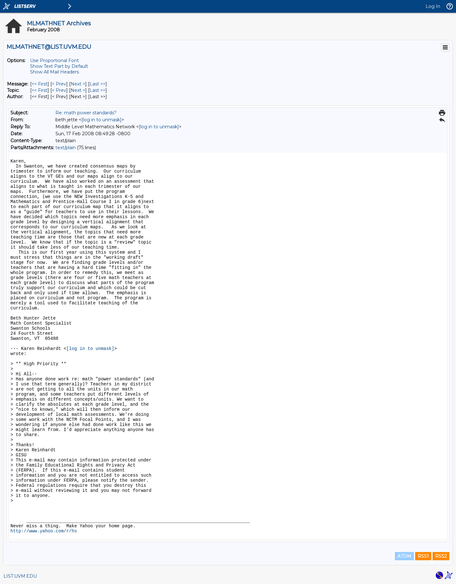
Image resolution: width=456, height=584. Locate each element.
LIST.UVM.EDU (20, 576)
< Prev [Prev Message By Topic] (59, 90)
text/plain (65, 147)
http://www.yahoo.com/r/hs (43, 531)
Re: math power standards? (86, 113)
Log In (433, 6)
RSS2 (441, 556)
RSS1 (423, 556)
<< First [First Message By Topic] (40, 90)
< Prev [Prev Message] (59, 84)
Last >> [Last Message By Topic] (97, 90)
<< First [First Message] (40, 84)
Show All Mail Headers (54, 72)
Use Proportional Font (54, 60)
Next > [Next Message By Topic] (78, 90)
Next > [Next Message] (78, 84)
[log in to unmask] (101, 120)
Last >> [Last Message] (97, 84)
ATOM (404, 556)
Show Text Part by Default (59, 66)
